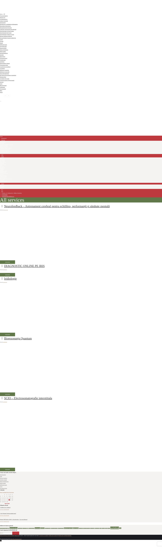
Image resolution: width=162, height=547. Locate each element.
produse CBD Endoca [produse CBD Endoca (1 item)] (86, 528)
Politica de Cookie (52, 535)
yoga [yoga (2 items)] (120, 528)
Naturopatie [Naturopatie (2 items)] (76, 528)
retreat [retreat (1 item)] (100, 528)
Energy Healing (3, 478)
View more (7, 262)
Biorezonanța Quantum (16, 338)
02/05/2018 (5, 282)
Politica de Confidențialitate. (65, 535)
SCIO (1, 486)
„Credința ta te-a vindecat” (5, 507)
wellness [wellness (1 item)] (108, 528)
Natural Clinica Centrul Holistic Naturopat (10, 535)
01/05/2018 (5, 342)
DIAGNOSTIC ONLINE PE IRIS (22, 266)
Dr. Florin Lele (2, 509)
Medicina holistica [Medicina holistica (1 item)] (61, 528)
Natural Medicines (4, 481)
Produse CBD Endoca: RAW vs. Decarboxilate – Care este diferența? (13, 519)
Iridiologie (8, 278)
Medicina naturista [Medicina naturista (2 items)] (68, 528)
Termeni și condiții (43, 535)
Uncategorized (3, 488)
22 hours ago (5, 210)
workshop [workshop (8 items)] (114, 528)
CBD (1, 476)
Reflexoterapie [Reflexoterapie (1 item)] (96, 528)
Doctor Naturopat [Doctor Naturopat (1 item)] (31, 528)
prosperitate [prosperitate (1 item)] (92, 528)
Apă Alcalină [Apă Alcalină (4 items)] (14, 528)
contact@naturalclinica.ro (8, 196)
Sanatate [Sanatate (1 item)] (103, 528)
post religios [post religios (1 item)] (81, 528)
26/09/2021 (5, 269)
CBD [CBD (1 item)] (27, 528)
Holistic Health (3, 480)
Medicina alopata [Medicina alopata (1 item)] (47, 528)
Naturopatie (3, 483)
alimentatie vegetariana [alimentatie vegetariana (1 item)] (4, 528)
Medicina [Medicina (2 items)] (42, 528)
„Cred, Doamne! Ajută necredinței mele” (8, 513)
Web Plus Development (16, 539)
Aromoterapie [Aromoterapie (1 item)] (20, 528)
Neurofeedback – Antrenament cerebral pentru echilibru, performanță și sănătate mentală (55, 206)
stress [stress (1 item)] (106, 528)
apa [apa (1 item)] (8, 528)
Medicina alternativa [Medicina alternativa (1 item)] (54, 528)
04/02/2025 (7, 521)
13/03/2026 (7, 515)
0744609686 (4, 195)
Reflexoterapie (3, 485)
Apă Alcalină (3, 474)
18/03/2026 (7, 509)
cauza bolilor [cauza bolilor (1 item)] (24, 528)
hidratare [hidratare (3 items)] (37, 528)
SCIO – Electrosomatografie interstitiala (26, 398)
